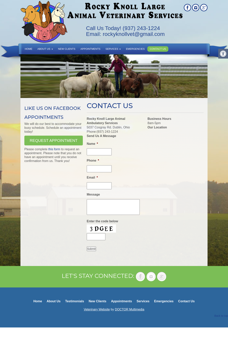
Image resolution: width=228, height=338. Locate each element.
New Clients (66, 48)
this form (54, 149)
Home (28, 48)
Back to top (221, 315)
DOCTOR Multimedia (129, 309)
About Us (45, 48)
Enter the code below (102, 221)
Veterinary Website (97, 309)
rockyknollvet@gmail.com (134, 34)
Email (92, 177)
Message (93, 194)
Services (113, 48)
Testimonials (74, 301)
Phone (93, 160)
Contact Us (158, 48)
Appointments (90, 48)
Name (92, 143)
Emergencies (135, 48)
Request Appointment (53, 140)
